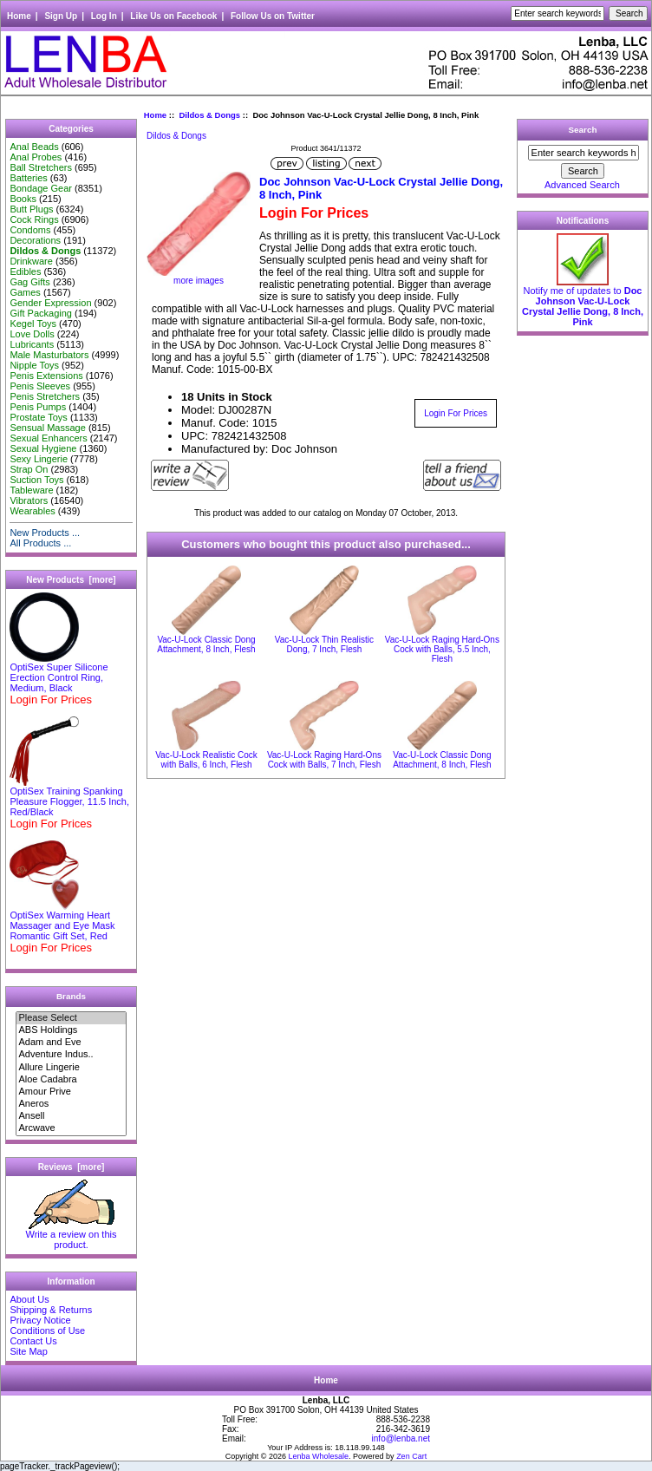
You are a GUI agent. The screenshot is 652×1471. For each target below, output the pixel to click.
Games (25, 292)
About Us (29, 1299)
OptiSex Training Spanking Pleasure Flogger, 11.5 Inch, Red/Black (69, 797)
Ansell (70, 1116)
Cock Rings (34, 219)
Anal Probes (36, 157)
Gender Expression (50, 302)
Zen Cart (411, 1456)
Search (583, 129)
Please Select (70, 1018)
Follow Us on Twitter (273, 16)
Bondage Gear (41, 188)
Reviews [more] (71, 1167)
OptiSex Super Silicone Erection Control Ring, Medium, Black (59, 673)
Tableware (31, 490)
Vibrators (29, 500)
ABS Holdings (70, 1030)
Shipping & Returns (51, 1309)
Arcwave (70, 1128)
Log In (104, 16)
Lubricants (32, 344)
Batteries (28, 178)
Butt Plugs (31, 209)
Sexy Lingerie (39, 459)
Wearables (32, 511)
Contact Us (33, 1341)
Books (23, 198)
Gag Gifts (29, 282)
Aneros (70, 1104)
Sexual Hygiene (43, 448)
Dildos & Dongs (209, 115)
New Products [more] (70, 580)
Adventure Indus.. (70, 1055)
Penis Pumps (38, 407)
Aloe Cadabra (70, 1080)
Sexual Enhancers (48, 438)
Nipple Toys (34, 365)
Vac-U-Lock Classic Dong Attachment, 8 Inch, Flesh (206, 644)
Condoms (30, 230)
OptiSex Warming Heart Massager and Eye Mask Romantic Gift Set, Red (62, 921)
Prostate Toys (38, 417)
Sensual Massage (47, 427)
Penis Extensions (46, 375)
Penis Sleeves (40, 386)
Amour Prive (70, 1092)
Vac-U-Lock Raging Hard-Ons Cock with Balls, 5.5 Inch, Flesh (442, 649)
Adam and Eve (70, 1042)
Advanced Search (582, 185)
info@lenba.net (401, 1438)
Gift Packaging (41, 313)
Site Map (28, 1351)
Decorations (35, 240)
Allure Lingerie (70, 1068)
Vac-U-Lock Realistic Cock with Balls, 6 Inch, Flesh (206, 759)
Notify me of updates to (582, 302)
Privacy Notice (40, 1320)
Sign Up (60, 16)
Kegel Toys (33, 323)
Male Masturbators (49, 355)
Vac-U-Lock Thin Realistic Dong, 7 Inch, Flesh (324, 644)
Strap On (29, 469)
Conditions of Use (47, 1330)
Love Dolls (32, 334)
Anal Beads (34, 146)
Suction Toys (36, 479)
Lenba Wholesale (319, 1456)
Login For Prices (455, 413)
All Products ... (40, 543)
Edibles (25, 271)
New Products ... (45, 532)
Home (19, 16)
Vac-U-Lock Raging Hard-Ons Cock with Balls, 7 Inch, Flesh (324, 759)
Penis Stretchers (45, 396)
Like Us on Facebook (173, 16)
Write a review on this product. (71, 1235)
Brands (71, 996)
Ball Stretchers (41, 167)
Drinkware (31, 261)
